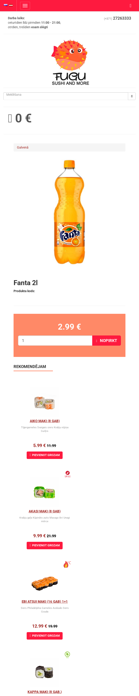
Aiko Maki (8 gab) (42, 421)
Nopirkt (106, 340)
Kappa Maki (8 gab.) (97, 511)
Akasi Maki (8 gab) (97, 421)
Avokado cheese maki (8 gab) (99, 602)
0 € (20, 118)
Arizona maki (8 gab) (41, 602)
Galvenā (22, 147)
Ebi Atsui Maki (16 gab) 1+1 (42, 511)
